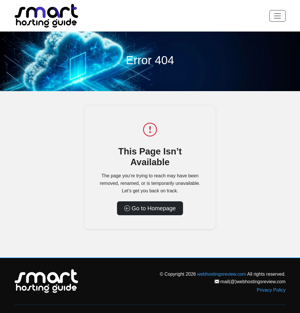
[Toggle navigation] (277, 16)
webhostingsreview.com (221, 274)
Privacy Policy (271, 290)
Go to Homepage (150, 208)
